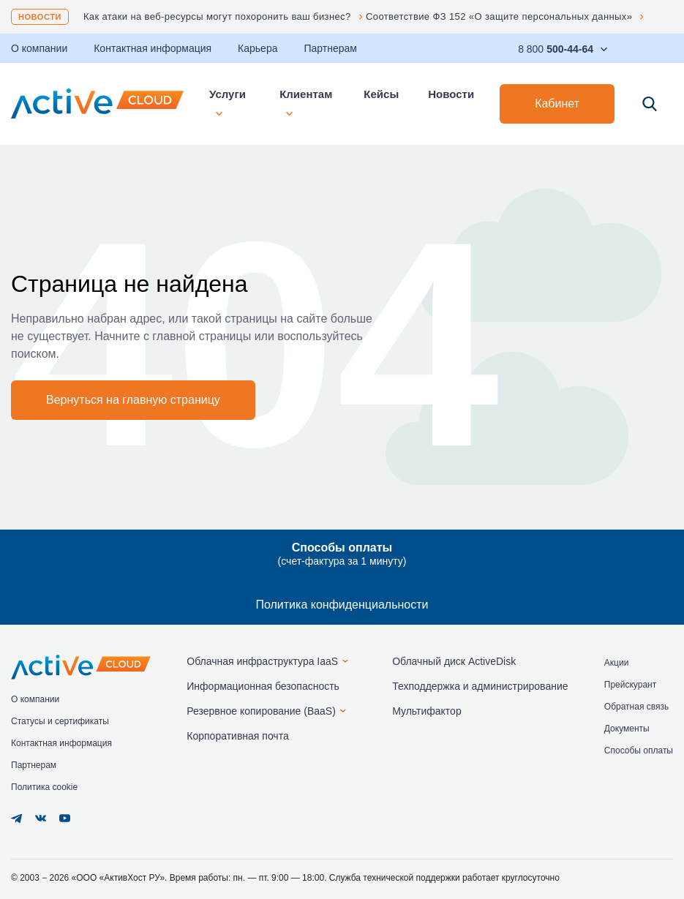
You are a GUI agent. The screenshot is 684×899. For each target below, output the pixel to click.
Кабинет (557, 103)
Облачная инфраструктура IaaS (262, 661)
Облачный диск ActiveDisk (454, 661)
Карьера (257, 48)
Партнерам (330, 48)
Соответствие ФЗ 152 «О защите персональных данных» (499, 16)
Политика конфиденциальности (341, 604)
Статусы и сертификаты (60, 721)
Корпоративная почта (237, 736)
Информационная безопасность (263, 686)
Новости (39, 16)
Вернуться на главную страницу (133, 400)
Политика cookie (44, 787)
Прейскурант (630, 685)
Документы (627, 728)
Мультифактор (427, 711)
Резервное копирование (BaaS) (261, 711)
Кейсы (381, 94)
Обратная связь (636, 706)
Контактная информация (152, 48)
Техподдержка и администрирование (480, 686)
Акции (616, 663)
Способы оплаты (638, 750)
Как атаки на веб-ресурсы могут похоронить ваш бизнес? (217, 16)
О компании (35, 699)
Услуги (227, 102)
